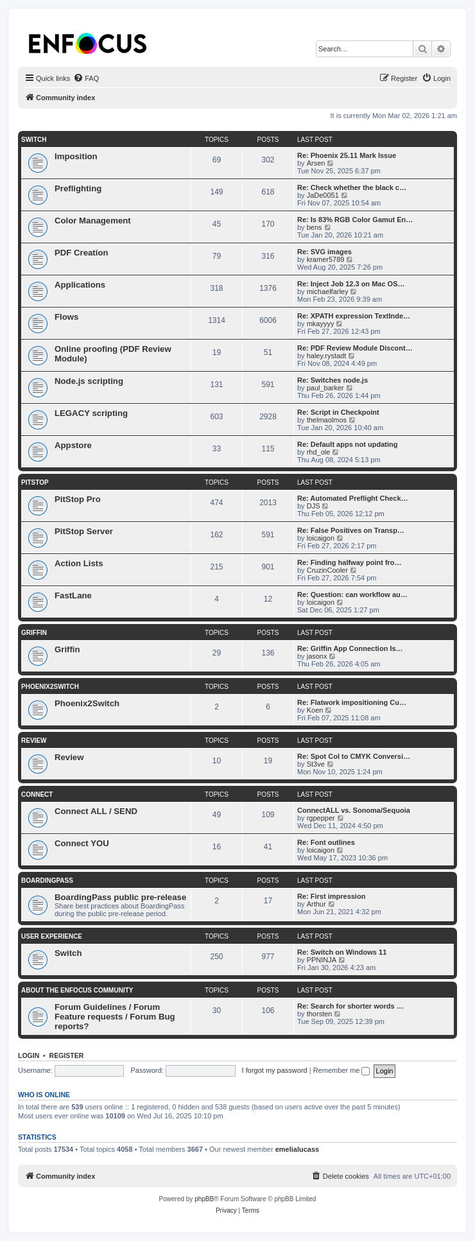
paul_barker (325, 388)
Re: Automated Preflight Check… (352, 498)
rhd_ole (319, 452)
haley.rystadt (327, 356)
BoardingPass (47, 880)
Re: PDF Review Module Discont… (355, 348)
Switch (33, 139)
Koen (315, 710)
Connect (37, 794)
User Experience (51, 936)
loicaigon (320, 538)
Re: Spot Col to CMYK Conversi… (353, 756)
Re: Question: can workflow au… (352, 594)
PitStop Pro (78, 499)
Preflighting (78, 188)
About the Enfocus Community (77, 990)
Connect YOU (82, 843)
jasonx (317, 656)
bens (314, 227)
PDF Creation (81, 252)
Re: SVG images (324, 252)
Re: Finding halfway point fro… (349, 562)
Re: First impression (331, 896)
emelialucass (297, 1149)
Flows (66, 317)
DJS (313, 506)
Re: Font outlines (326, 842)
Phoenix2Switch (50, 686)
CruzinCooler (327, 570)
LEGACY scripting (91, 413)
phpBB (204, 1198)
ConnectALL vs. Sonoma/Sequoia (353, 810)
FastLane (73, 595)
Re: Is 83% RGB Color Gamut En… (355, 219)
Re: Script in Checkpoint (338, 412)
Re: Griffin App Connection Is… (350, 648)
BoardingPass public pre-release (120, 897)
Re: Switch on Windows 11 (341, 952)
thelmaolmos (327, 420)
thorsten (319, 1014)
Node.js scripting (89, 381)
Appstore (73, 445)
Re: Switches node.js (332, 380)
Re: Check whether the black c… (351, 187)
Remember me (341, 1070)
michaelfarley (328, 291)
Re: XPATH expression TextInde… (353, 316)
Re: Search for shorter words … (350, 1006)
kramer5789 (326, 259)
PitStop (35, 482)
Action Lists (79, 563)
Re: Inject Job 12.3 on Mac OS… (351, 284)
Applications (80, 285)
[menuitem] (86, 78)
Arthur (316, 904)
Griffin (34, 632)
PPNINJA (321, 960)
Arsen (316, 163)
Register (66, 1055)
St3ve (316, 764)
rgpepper (321, 818)
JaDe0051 (323, 195)
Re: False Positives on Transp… (350, 530)
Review (33, 740)
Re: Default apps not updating (347, 444)
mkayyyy (320, 323)
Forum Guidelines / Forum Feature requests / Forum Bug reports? (115, 1016)
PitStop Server (84, 531)
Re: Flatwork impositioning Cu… (351, 702)
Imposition (76, 156)
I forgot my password (274, 1070)
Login (28, 1055)
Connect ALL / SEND (96, 811)
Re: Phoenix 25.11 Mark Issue (346, 155)
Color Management (93, 220)
